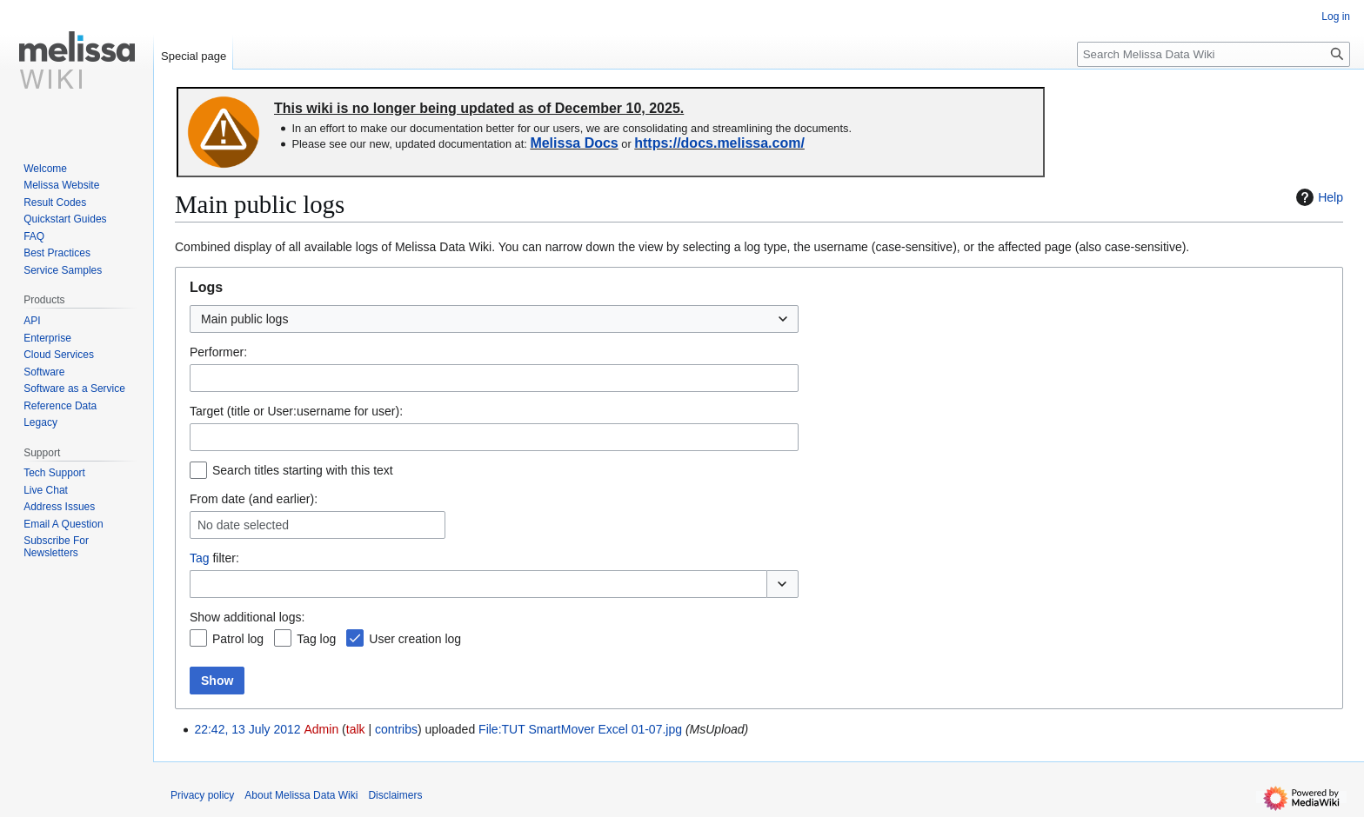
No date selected (243, 525)
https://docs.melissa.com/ (719, 143)
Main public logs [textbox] (244, 319)
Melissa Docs (574, 143)
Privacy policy (202, 795)
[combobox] (494, 319)
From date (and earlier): (254, 499)
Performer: (218, 352)
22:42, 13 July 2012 (247, 729)
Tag (200, 558)
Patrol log (238, 639)
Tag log (316, 639)
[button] (782, 584)
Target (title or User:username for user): (296, 411)
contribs (396, 729)
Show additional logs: (247, 617)
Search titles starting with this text (302, 470)
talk (355, 729)
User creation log (415, 639)
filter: (214, 558)
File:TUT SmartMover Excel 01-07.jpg (580, 729)
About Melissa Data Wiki (301, 795)
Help (1317, 197)
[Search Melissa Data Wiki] (1213, 54)
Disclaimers (395, 795)
